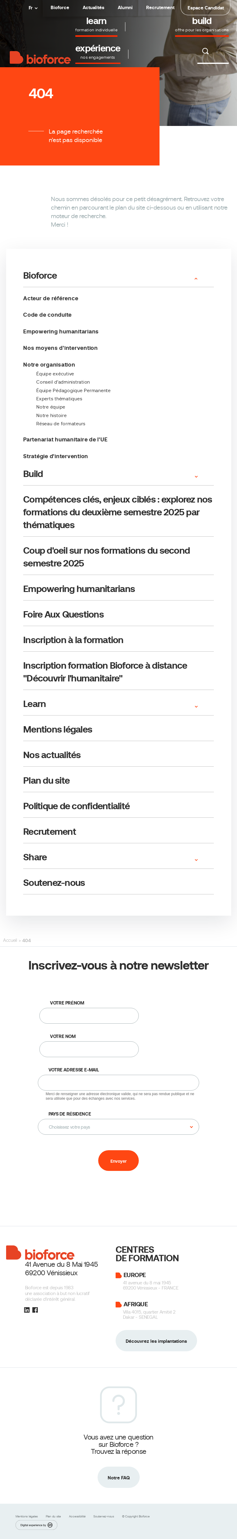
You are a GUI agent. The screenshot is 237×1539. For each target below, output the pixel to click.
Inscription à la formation (73, 640)
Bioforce (60, 7)
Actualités (93, 7)
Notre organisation (49, 364)
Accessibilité (78, 1516)
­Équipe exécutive (55, 373)
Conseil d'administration (63, 382)
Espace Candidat (206, 7)
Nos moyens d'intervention (60, 348)
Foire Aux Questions (63, 614)
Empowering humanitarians (61, 331)
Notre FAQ (119, 1477)
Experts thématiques (59, 398)
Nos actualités (52, 755)
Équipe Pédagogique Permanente (73, 390)
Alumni (125, 7)
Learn (34, 703)
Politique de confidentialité (76, 806)
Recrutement (160, 7)
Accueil (10, 940)
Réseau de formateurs (60, 423)
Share (35, 857)
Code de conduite (47, 315)
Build (33, 473)
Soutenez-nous (54, 882)
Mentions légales (57, 729)
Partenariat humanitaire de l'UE (65, 439)
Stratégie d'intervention (55, 456)
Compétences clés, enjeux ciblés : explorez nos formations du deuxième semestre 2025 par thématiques (117, 512)
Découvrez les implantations (156, 1341)
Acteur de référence (50, 298)
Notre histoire (51, 415)
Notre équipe (50, 407)
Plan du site (46, 780)
